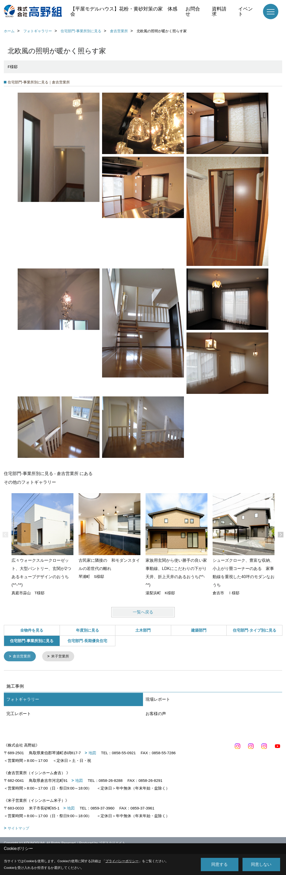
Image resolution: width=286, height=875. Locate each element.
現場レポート (158, 700)
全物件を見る (31, 630)
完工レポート (18, 714)
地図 (92, 753)
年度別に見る (87, 630)
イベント (245, 11)
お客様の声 (156, 714)
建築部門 (198, 630)
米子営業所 (62, 656)
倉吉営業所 (22, 656)
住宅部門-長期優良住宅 (87, 641)
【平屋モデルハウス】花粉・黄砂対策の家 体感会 (123, 11)
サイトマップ (18, 829)
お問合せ (192, 11)
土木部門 (143, 630)
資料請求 (219, 11)
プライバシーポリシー (122, 861)
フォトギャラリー (22, 700)
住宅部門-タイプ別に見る (254, 630)
